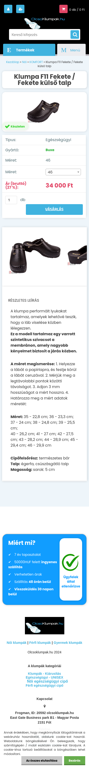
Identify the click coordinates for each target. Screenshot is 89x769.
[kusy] (11, 200)
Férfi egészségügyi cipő (44, 685)
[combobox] (63, 172)
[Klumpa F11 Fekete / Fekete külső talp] (44, 112)
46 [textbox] (50, 172)
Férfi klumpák (40, 643)
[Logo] (44, 21)
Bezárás (74, 761)
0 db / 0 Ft (76, 9)
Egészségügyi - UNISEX (44, 677)
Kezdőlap (12, 62)
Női (24, 62)
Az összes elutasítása (41, 761)
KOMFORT (36, 62)
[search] (74, 34)
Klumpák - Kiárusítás (44, 673)
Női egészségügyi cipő (47, 681)
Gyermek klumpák (68, 643)
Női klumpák (16, 643)
